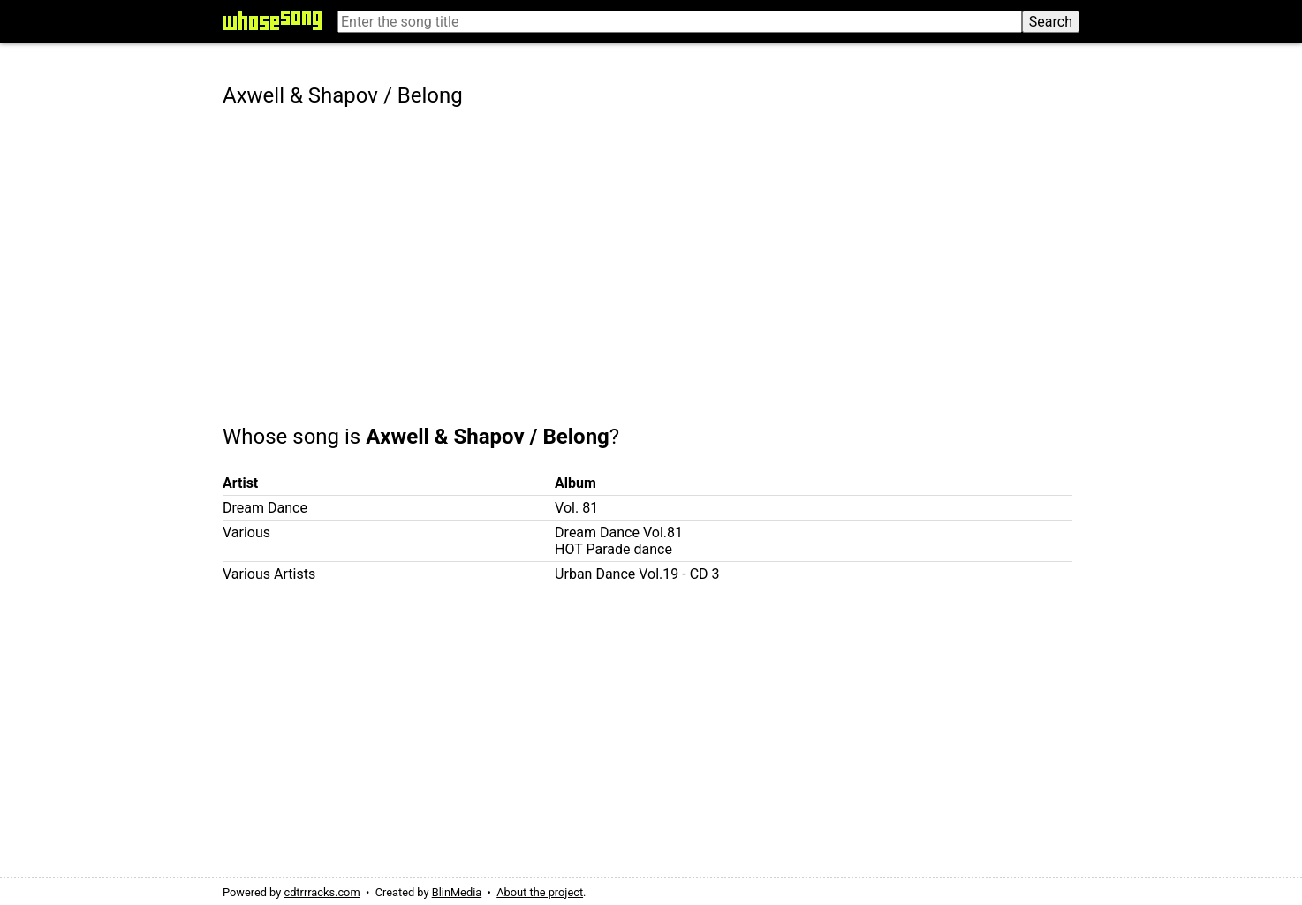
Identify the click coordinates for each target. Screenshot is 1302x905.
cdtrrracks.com (322, 892)
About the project (539, 892)
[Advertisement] (651, 253)
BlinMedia (457, 892)
